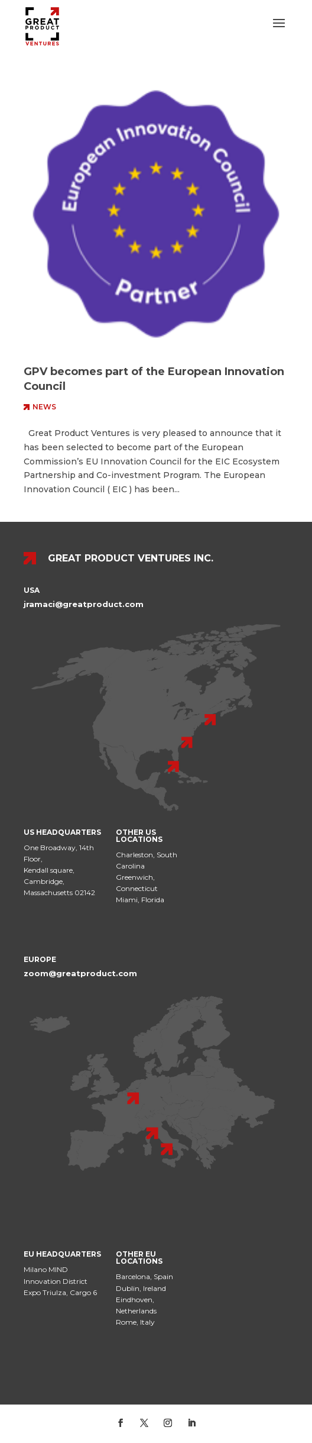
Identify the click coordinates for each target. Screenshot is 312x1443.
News (44, 406)
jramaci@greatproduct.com (84, 604)
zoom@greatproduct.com (80, 973)
